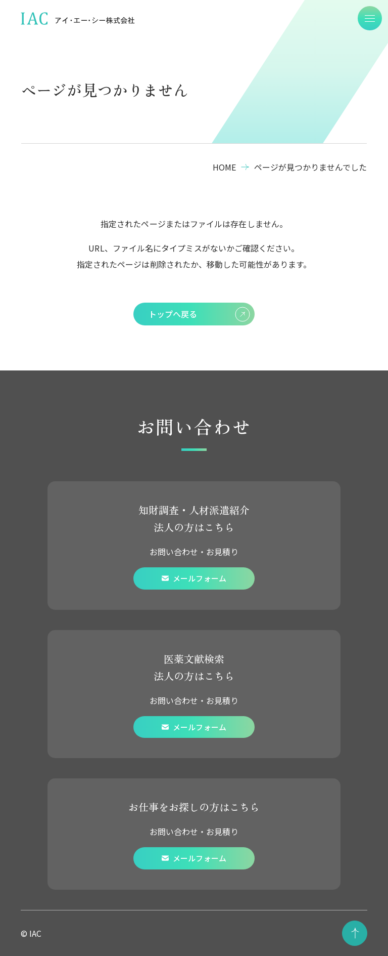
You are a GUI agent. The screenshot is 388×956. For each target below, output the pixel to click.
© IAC (31, 933)
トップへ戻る (199, 314)
